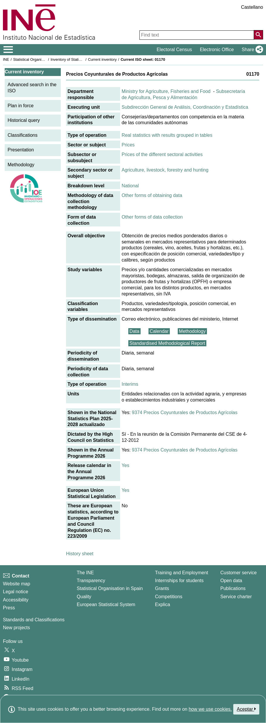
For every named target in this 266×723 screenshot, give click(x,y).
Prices (128, 144)
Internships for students (179, 580)
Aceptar (246, 709)
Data (134, 331)
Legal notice (15, 591)
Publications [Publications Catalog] (233, 588)
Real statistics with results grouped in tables (167, 135)
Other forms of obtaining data (152, 195)
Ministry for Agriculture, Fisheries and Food (166, 91)
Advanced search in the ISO (32, 87)
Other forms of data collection (152, 217)
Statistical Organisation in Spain (39, 59)
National (130, 185)
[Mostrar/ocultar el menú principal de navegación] (8, 49)
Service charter (236, 596)
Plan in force (21, 105)
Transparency (91, 580)
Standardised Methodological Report (167, 343)
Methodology (21, 164)
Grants (162, 588)
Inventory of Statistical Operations (78, 59)
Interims (130, 384)
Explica (162, 604)
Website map (16, 583)
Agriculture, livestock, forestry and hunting (165, 169)
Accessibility (15, 599)
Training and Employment (181, 572)
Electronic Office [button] (217, 49)
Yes (125, 465)
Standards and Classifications (34, 619)
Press (9, 607)
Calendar (159, 331)
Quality (84, 596)
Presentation (21, 149)
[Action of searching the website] (258, 34)
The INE (85, 572)
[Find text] (196, 35)
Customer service (238, 572)
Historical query (24, 120)
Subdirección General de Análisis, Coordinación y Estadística (185, 107)
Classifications (22, 135)
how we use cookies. (210, 709)
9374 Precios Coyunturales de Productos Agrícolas (184, 412)
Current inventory (102, 59)
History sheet (79, 553)
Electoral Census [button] (174, 49)
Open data (231, 580)
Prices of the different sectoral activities (162, 154)
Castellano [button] (252, 7)
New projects (16, 627)
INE (6, 59)
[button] (251, 49)
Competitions (168, 596)
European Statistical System (106, 604)
